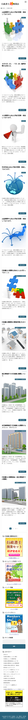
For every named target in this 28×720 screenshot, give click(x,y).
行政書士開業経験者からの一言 (10, 661)
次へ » (16, 528)
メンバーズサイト (14, 634)
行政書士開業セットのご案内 (10, 656)
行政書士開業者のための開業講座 (11, 663)
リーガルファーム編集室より (10, 685)
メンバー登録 (14, 609)
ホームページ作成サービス (14, 584)
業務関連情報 (6, 682)
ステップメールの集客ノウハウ (10, 671)
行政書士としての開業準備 (9, 658)
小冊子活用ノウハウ (8, 676)
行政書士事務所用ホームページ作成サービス (13, 689)
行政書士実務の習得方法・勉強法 (11, 665)
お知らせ (5, 654)
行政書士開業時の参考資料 (9, 680)
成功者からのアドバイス (9, 667)
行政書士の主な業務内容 (9, 678)
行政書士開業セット (14, 558)
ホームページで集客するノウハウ (11, 669)
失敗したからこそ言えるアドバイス (11, 674)
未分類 (5, 687)
